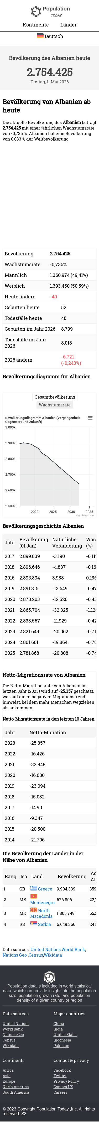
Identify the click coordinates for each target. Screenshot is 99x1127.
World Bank (73, 949)
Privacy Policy (66, 1081)
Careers (60, 1092)
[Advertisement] (49, 195)
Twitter (60, 1075)
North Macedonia (41, 913)
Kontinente (36, 25)
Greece (41, 889)
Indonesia (62, 1040)
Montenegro (42, 899)
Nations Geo (15, 955)
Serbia (40, 924)
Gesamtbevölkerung (55, 397)
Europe (9, 1081)
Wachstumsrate (55, 404)
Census (36, 955)
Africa (8, 1070)
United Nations (45, 949)
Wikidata (53, 955)
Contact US (63, 1086)
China (59, 1023)
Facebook (62, 1070)
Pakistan (61, 1045)
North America (16, 1086)
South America (16, 1092)
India (58, 1029)
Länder (68, 25)
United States (65, 1034)
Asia (7, 1075)
